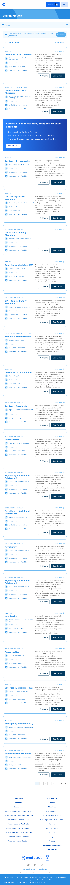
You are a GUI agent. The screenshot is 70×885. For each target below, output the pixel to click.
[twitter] (28, 865)
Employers (18, 798)
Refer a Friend (52, 828)
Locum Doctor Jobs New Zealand (18, 815)
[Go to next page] (65, 783)
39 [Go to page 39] (61, 783)
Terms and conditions (38, 869)
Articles (51, 803)
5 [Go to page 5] (53, 783)
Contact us (52, 849)
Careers (52, 824)
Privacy (26, 869)
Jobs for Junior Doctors (18, 841)
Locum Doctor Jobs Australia (18, 811)
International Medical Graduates (18, 832)
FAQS (52, 837)
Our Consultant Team (51, 815)
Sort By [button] (59, 43)
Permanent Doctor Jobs (18, 820)
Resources (18, 807)
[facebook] (35, 865)
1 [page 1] (37, 783)
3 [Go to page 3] (45, 783)
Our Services (52, 811)
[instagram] (42, 865)
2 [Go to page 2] (41, 783)
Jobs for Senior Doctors (18, 837)
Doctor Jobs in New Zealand (18, 828)
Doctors (18, 803)
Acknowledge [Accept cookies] (61, 877)
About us (52, 807)
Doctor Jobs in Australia (18, 824)
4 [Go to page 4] (49, 783)
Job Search (52, 798)
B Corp (52, 832)
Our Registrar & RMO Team (51, 820)
